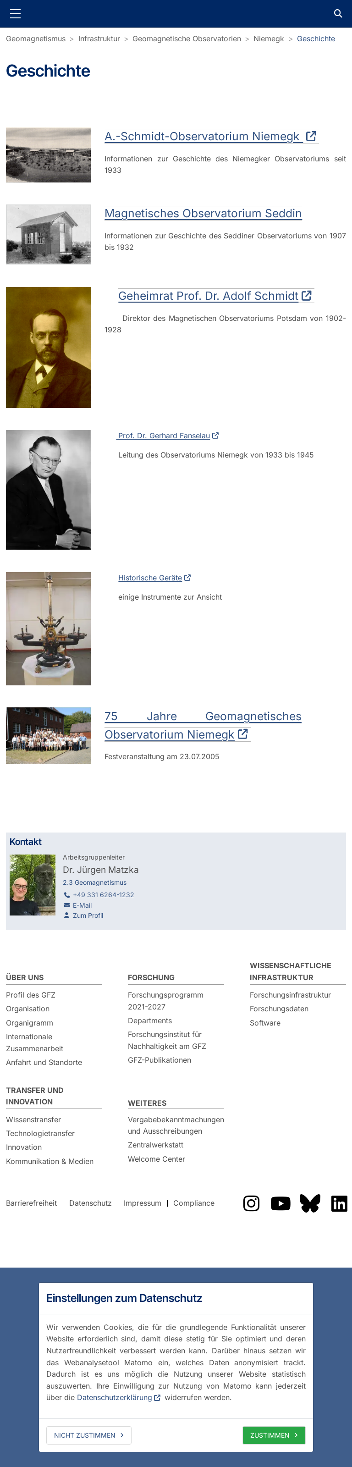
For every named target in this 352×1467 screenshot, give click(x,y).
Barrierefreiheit (31, 1203)
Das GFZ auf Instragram (251, 1203)
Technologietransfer (40, 1133)
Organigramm (29, 1022)
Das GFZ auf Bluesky (310, 1203)
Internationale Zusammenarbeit (34, 1042)
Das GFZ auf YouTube (280, 1203)
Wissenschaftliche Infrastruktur (290, 971)
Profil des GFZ (30, 994)
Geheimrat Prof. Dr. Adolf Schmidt (209, 296)
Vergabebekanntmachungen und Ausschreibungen (176, 1125)
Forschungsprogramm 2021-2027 (166, 1000)
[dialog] (176, 1367)
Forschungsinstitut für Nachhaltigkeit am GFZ (167, 1040)
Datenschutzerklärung (114, 1397)
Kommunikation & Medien (50, 1161)
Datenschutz (90, 1203)
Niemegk (268, 38)
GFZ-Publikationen (159, 1059)
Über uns (25, 977)
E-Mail (82, 905)
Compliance (193, 1203)
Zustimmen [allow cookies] (270, 1435)
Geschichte (316, 38)
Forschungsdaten (279, 1008)
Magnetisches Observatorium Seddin (203, 213)
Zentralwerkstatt (155, 1144)
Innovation (24, 1147)
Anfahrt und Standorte (44, 1062)
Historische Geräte (150, 577)
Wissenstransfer (33, 1119)
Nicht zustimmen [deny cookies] (85, 1435)
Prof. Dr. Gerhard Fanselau (163, 435)
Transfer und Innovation (35, 1096)
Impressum (142, 1203)
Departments (150, 1020)
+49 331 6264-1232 (103, 895)
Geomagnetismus (36, 38)
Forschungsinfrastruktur (290, 994)
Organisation (28, 1008)
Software (265, 1022)
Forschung (151, 977)
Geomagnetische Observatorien (186, 38)
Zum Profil (88, 915)
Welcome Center (156, 1159)
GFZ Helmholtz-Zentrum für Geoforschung (176, 14)
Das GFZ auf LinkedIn (339, 1203)
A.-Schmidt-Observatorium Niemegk (204, 136)
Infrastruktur (99, 38)
